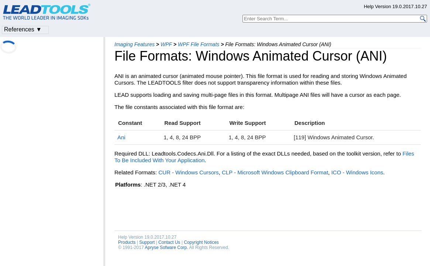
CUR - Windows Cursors (188, 172)
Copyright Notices (201, 242)
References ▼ (23, 29)
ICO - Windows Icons (357, 172)
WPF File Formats (199, 44)
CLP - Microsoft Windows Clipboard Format (275, 172)
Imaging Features (134, 44)
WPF (166, 44)
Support (147, 242)
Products (126, 242)
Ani (121, 137)
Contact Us (169, 242)
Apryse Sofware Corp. (166, 247)
